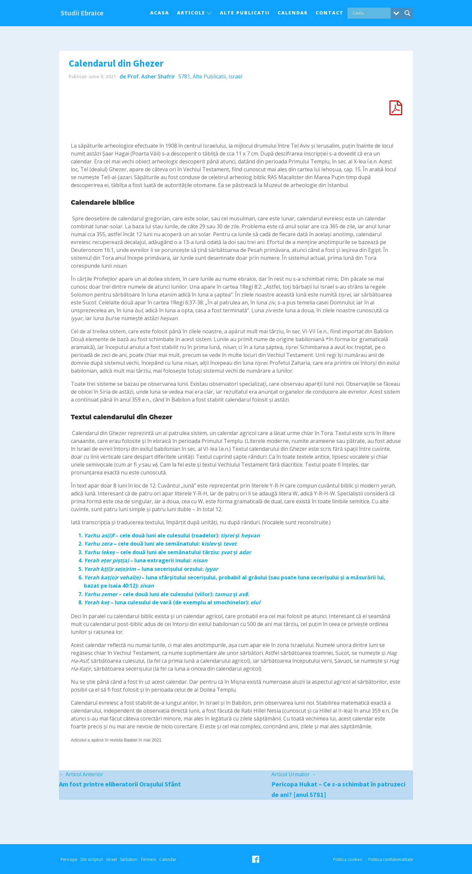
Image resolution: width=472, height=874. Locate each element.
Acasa (159, 13)
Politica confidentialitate (390, 859)
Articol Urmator (293, 774)
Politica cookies (347, 859)
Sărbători (128, 859)
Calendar (293, 13)
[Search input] (370, 13)
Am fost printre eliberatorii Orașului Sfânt (120, 784)
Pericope (69, 859)
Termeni (148, 859)
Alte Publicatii (245, 13)
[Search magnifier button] (407, 13)
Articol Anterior (81, 774)
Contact (330, 13)
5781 (184, 76)
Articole (194, 13)
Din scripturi (92, 859)
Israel (235, 76)
